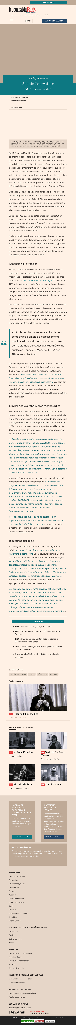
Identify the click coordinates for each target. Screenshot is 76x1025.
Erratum (12, 964)
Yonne (11, 942)
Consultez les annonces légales (21, 979)
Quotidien (13, 917)
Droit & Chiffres (15, 921)
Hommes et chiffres (17, 876)
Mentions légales (15, 957)
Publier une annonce (17, 982)
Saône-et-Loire (15, 939)
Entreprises (13, 880)
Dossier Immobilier (16, 898)
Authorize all (27, 1021)
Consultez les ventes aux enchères (22, 993)
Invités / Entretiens (38, 78)
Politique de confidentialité (19, 961)
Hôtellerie (42, 674)
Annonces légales (54, 837)
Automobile (13, 895)
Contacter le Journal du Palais (20, 953)
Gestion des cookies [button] (17, 968)
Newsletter (48, 3)
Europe (12, 891)
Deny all (40, 1021)
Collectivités (14, 887)
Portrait (53, 674)
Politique (12, 910)
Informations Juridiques (18, 913)
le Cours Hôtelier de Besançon (37, 280)
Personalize (50, 1021)
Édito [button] (28, 21)
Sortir (11, 906)
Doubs (31, 674)
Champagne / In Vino (17, 884)
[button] (11, 21)
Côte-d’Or (13, 931)
